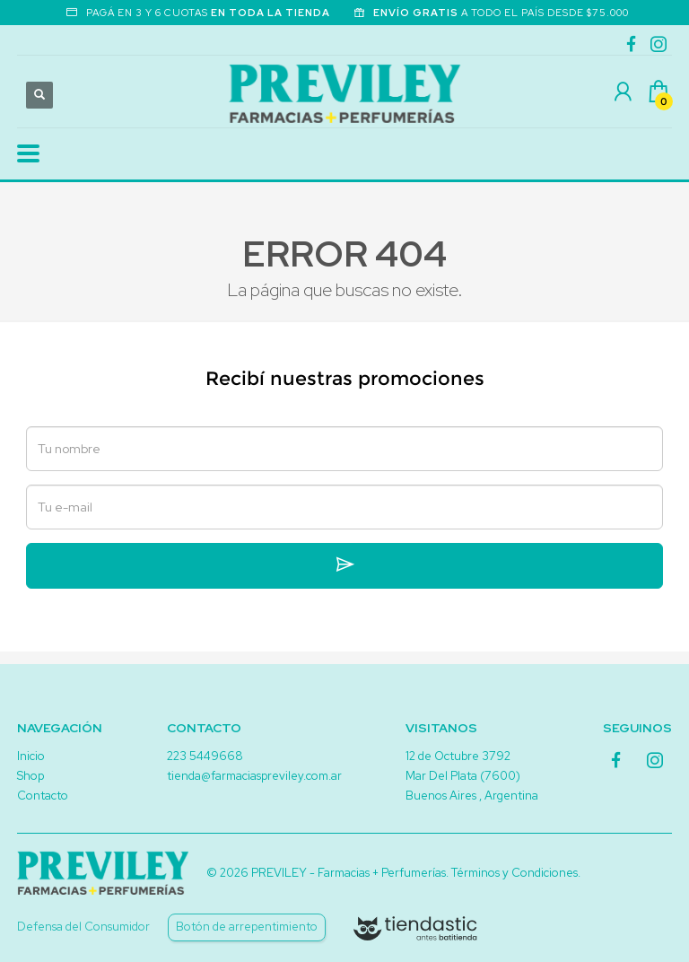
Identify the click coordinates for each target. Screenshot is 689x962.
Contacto (42, 795)
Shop (30, 775)
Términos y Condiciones (514, 872)
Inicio (31, 756)
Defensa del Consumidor (83, 926)
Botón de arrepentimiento (247, 926)
